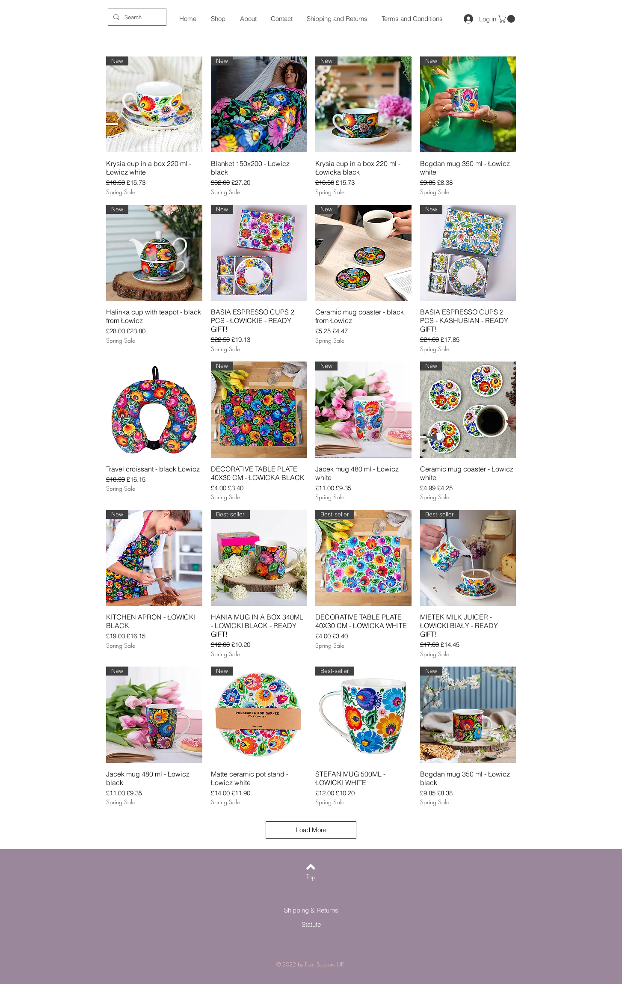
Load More (311, 830)
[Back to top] (310, 866)
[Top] (311, 877)
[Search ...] (136, 17)
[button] (507, 19)
